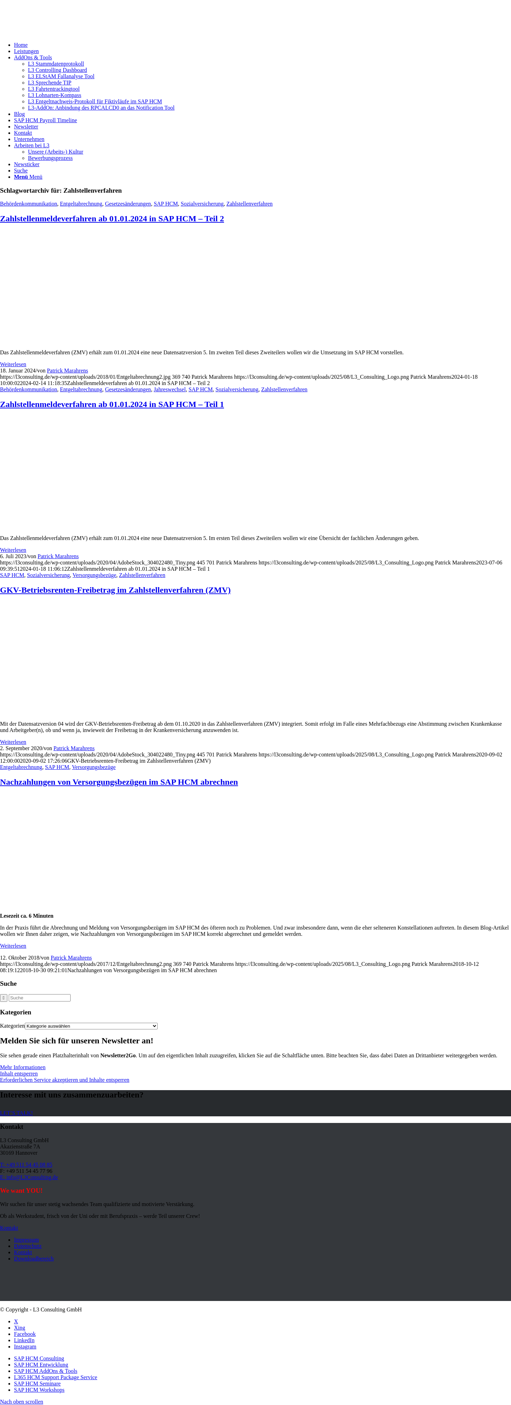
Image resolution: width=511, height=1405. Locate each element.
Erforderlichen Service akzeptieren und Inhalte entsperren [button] (64, 1080)
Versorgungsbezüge (94, 575)
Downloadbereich (34, 1259)
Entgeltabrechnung (81, 204)
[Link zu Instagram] (25, 1346)
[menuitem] (262, 45)
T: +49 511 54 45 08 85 (26, 1165)
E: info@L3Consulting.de (29, 1177)
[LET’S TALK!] (16, 1113)
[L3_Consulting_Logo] (52, 33)
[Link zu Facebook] (25, 1334)
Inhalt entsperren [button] (19, 1074)
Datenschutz (28, 1246)
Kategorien (12, 1026)
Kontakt (23, 1252)
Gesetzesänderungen (128, 204)
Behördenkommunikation (28, 204)
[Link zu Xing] (19, 1328)
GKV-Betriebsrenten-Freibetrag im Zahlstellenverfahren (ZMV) (115, 589)
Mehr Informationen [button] (22, 1067)
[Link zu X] (16, 1321)
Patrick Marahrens (67, 371)
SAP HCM (166, 204)
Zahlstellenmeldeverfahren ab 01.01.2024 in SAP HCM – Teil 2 (112, 218)
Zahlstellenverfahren (249, 204)
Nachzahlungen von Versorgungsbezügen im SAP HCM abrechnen (119, 781)
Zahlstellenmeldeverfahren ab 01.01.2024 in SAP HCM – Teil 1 (112, 404)
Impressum (26, 1240)
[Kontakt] (9, 1228)
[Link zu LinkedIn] (24, 1340)
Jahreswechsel (170, 389)
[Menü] (28, 177)
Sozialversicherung (202, 204)
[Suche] (21, 170)
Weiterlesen (13, 364)
